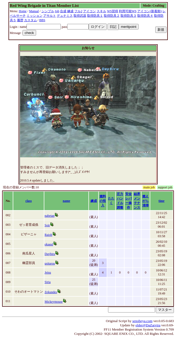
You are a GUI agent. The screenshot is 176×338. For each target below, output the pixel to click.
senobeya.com (142, 321)
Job (57, 11)
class (28, 201)
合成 (63, 11)
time (161, 201)
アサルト (49, 16)
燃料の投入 (103, 200)
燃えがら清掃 (145, 200)
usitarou (50, 263)
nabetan (49, 216)
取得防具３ (128, 16)
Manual (34, 11)
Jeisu (48, 272)
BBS (42, 20)
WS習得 (112, 11)
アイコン (89, 11)
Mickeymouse (54, 302)
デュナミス (65, 16)
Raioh (48, 235)
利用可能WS (127, 11)
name (66, 201)
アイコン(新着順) (149, 11)
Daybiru (50, 254)
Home (23, 11)
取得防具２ (112, 16)
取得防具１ (95, 16)
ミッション (34, 16)
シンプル (47, 11)
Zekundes (51, 292)
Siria (48, 282)
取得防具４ (145, 16)
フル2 (78, 11)
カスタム (30, 20)
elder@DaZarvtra (148, 325)
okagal (49, 244)
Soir (47, 225)
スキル (101, 11)
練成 (70, 11)
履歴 (20, 20)
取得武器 (80, 16)
